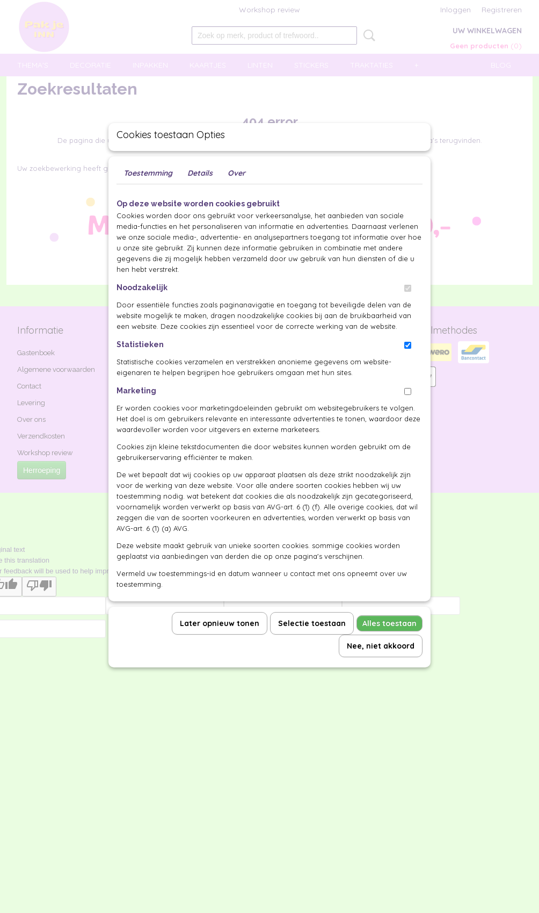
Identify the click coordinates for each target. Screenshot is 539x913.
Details (200, 198)
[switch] (407, 313)
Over (236, 198)
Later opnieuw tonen (219, 648)
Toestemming (147, 198)
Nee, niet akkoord (380, 670)
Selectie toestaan (312, 648)
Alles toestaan (389, 648)
